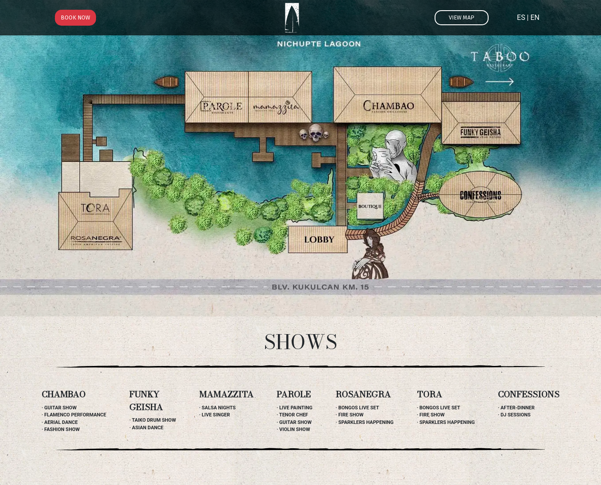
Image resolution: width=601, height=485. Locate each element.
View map (461, 17)
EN (534, 17)
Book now (75, 17)
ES (521, 17)
